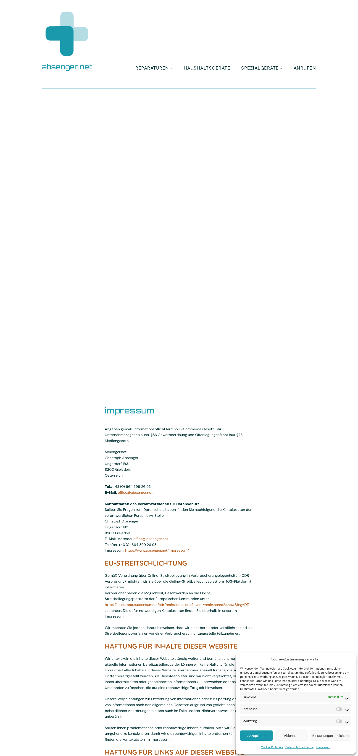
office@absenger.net (135, 492)
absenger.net (67, 66)
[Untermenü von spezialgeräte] (281, 68)
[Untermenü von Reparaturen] (171, 68)
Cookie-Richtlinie (272, 747)
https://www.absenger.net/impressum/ (157, 550)
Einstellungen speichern (330, 736)
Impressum (323, 747)
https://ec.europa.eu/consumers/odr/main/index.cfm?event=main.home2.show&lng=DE (177, 604)
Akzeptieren (256, 736)
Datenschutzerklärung (299, 747)
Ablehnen (291, 736)
